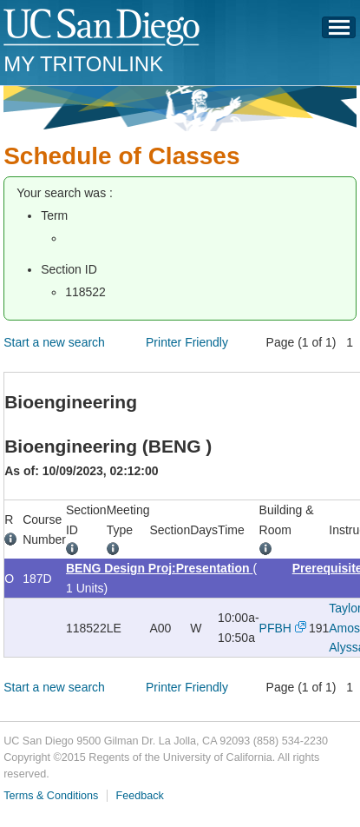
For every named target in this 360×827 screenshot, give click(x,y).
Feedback (140, 796)
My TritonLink (83, 64)
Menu (339, 32)
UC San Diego (102, 28)
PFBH (275, 628)
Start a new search (54, 342)
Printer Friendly (187, 342)
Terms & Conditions (50, 796)
